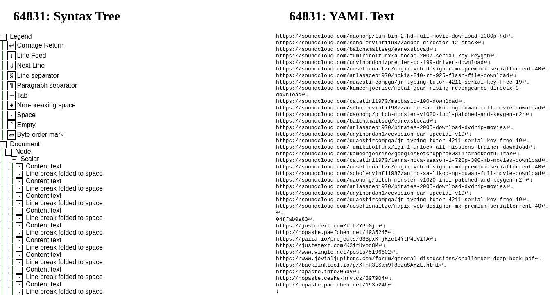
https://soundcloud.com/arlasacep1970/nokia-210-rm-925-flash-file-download (392, 80)
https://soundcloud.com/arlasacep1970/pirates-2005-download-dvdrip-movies (391, 139)
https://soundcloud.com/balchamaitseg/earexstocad (352, 51)
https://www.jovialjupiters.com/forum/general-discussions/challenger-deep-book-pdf (405, 287)
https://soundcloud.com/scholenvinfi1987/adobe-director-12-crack (376, 44)
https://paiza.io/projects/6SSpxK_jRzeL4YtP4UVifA (352, 265)
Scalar (29, 158)
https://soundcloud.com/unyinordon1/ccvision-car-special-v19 (370, 147)
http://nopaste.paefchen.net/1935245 (332, 257)
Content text (43, 166)
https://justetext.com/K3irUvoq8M (327, 272)
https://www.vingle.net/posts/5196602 (333, 280)
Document (25, 144)
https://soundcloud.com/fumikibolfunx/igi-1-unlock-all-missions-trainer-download (402, 162)
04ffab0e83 (292, 243)
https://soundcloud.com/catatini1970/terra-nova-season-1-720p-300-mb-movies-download (408, 176)
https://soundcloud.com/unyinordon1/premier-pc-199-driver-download (380, 66)
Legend (21, 36)
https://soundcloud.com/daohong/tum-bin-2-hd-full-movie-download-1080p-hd (391, 36)
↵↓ (510, 36)
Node (23, 151)
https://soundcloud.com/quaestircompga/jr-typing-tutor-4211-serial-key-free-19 (399, 88)
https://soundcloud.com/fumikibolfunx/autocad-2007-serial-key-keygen (383, 58)
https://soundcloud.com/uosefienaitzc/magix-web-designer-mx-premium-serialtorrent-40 (408, 73)
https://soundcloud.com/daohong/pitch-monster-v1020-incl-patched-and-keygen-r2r (400, 125)
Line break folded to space (64, 173)
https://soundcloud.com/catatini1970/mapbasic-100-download (367, 110)
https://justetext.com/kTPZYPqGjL (327, 250)
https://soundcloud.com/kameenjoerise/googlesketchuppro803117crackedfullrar (394, 169)
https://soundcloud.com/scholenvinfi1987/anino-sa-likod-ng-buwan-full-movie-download (408, 117)
